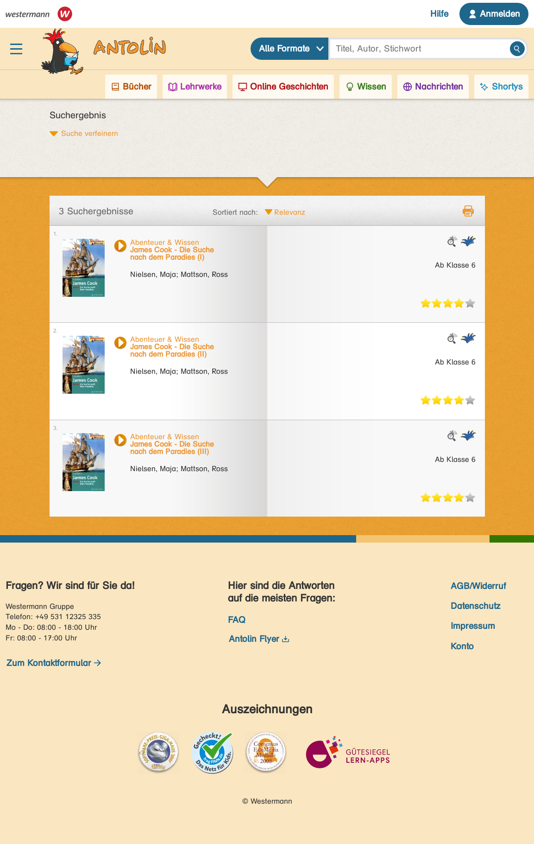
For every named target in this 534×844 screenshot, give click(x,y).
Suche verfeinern (89, 133)
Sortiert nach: (235, 212)
